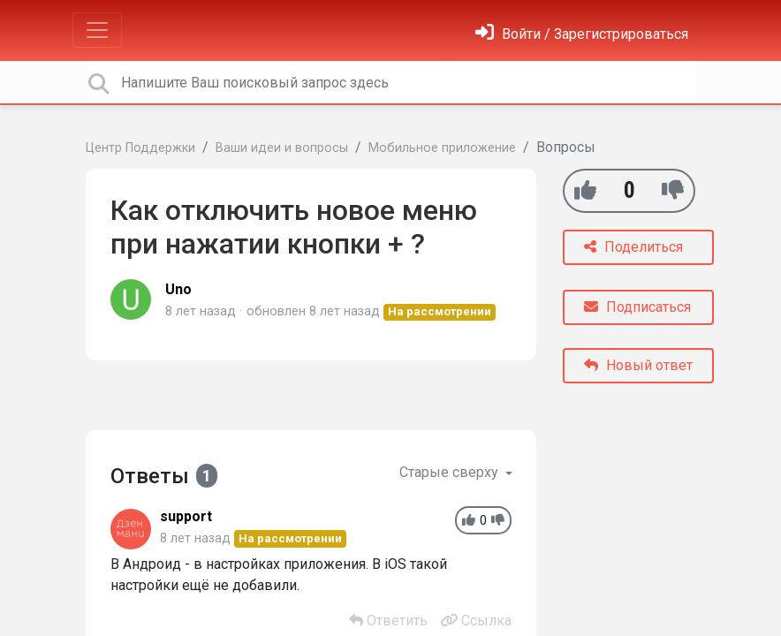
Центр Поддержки (140, 147)
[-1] (673, 190)
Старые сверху (450, 472)
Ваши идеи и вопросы (282, 147)
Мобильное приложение (442, 147)
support (186, 516)
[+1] (585, 190)
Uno (178, 289)
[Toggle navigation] (97, 30)
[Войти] (581, 34)
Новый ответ (638, 365)
